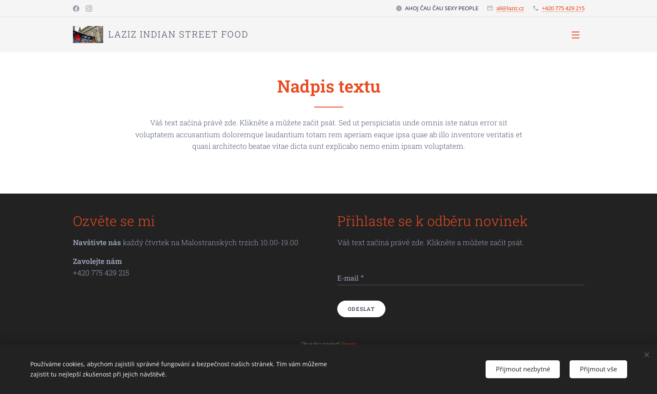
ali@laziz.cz (510, 8)
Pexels (348, 343)
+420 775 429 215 (563, 8)
